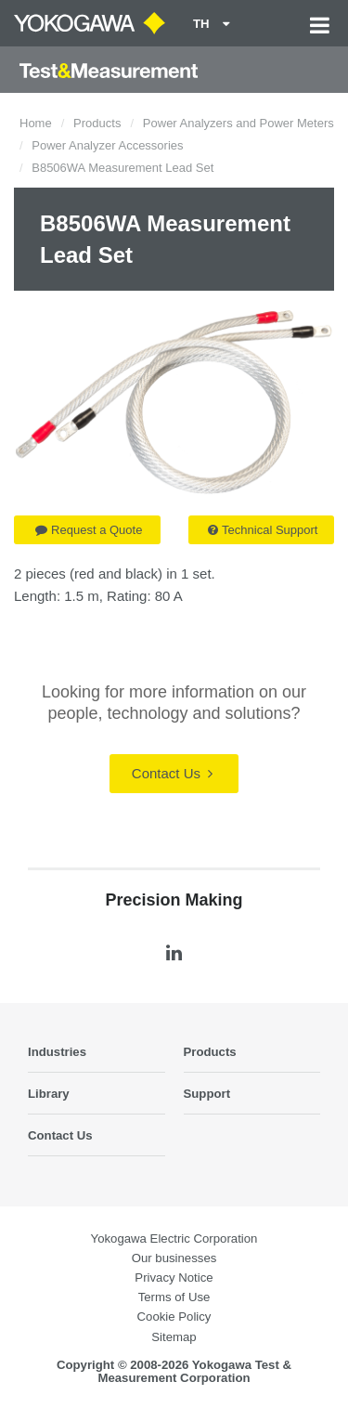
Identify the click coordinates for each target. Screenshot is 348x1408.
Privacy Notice (174, 1277)
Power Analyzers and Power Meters (238, 123)
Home (35, 123)
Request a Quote (88, 530)
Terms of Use (174, 1297)
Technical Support (262, 530)
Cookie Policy (174, 1316)
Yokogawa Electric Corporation (174, 1238)
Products (97, 123)
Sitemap (173, 1337)
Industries (57, 1052)
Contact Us (172, 773)
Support (207, 1094)
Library (49, 1094)
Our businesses (174, 1258)
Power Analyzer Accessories (107, 145)
